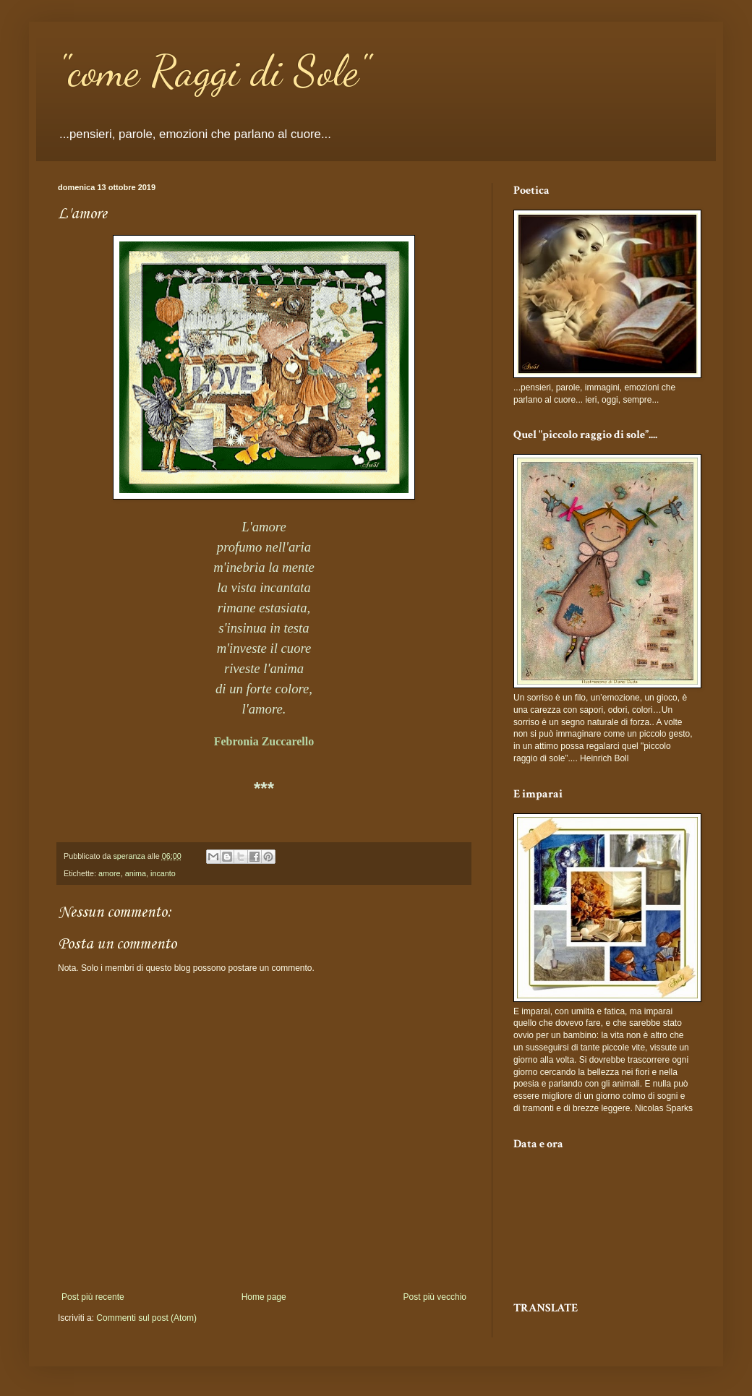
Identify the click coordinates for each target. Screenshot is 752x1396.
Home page (264, 1297)
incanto (163, 873)
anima (135, 873)
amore (109, 873)
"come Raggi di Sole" (213, 71)
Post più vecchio (434, 1297)
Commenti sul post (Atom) (146, 1318)
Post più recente (92, 1297)
